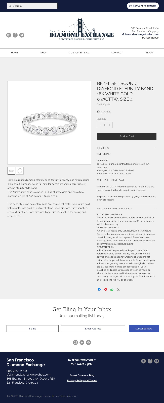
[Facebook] (15, 35)
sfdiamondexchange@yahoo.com (29, 374)
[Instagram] (8, 35)
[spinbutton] (105, 125)
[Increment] (110, 125)
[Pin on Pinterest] (106, 289)
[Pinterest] (21, 35)
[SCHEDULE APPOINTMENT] (143, 6)
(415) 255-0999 (150, 37)
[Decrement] (100, 125)
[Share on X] (118, 289)
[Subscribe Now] (144, 328)
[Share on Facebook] (99, 289)
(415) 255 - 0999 (17, 370)
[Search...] (31, 6)
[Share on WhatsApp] (112, 289)
